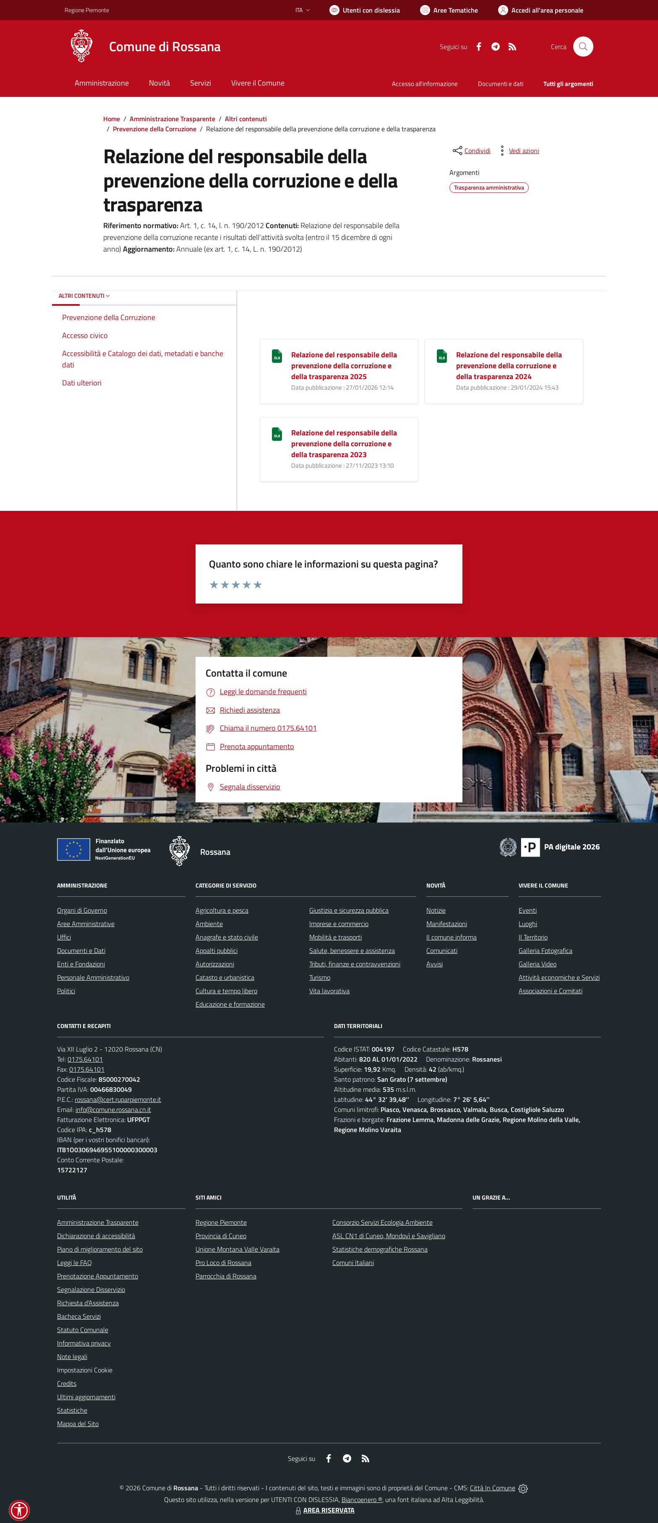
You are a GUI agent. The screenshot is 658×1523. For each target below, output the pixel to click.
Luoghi (528, 924)
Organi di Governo (82, 910)
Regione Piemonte (221, 1222)
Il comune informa (451, 937)
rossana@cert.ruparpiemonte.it (118, 1099)
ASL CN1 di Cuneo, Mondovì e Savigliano (388, 1236)
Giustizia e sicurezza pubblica (349, 910)
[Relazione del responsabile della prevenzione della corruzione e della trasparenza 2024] (442, 355)
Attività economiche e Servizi (559, 977)
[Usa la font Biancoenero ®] (364, 10)
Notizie (436, 910)
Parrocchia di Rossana (226, 1276)
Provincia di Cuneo (221, 1236)
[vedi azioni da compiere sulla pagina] (517, 150)
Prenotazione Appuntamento (97, 1276)
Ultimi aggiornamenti (86, 1397)
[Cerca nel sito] (583, 46)
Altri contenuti (246, 119)
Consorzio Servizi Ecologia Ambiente (382, 1222)
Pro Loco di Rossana (223, 1262)
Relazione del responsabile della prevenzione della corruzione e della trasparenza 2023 (344, 443)
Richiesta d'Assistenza (88, 1303)
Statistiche (72, 1410)
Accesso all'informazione (425, 84)
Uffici (64, 937)
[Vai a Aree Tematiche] (449, 10)
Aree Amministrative (86, 924)
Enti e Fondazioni (81, 964)
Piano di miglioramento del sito (100, 1249)
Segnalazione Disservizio (91, 1289)
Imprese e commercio (338, 924)
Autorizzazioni (215, 964)
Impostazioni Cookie (84, 1370)
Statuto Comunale (82, 1330)
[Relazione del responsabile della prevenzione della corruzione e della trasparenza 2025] (277, 355)
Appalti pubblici (217, 950)
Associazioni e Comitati (550, 991)
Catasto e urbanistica (225, 977)
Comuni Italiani (353, 1262)
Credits (66, 1383)
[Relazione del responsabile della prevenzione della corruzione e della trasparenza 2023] (277, 433)
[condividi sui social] (470, 150)
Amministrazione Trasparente (172, 119)
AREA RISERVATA (324, 1510)
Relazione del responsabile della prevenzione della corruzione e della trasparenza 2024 (509, 365)
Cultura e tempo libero (226, 991)
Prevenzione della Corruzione (154, 129)
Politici (66, 991)
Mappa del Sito (78, 1424)
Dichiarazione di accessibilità (96, 1236)
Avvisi (434, 964)
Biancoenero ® (362, 1499)
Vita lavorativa (329, 991)
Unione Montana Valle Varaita (237, 1249)
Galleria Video (537, 964)
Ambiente (209, 924)
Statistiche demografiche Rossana (380, 1249)
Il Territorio (533, 937)
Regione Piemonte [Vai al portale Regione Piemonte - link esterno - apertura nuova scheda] (87, 9)
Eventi (528, 910)
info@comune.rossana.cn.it (113, 1109)
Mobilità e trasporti (335, 937)
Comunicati (441, 950)
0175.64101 (85, 1059)
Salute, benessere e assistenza (352, 950)
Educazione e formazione (230, 1004)
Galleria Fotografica (545, 950)
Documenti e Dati (81, 950)
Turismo (319, 977)
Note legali (72, 1356)
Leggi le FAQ (74, 1262)
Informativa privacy (84, 1343)
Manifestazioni (446, 924)
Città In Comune (492, 1488)
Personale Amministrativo (93, 977)
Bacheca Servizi (79, 1316)
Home (111, 119)
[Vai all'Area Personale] (540, 10)
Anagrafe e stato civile (227, 937)
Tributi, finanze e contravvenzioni (354, 964)
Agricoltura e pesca (222, 910)
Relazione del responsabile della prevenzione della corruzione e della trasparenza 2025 (344, 365)
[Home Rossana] (143, 46)
